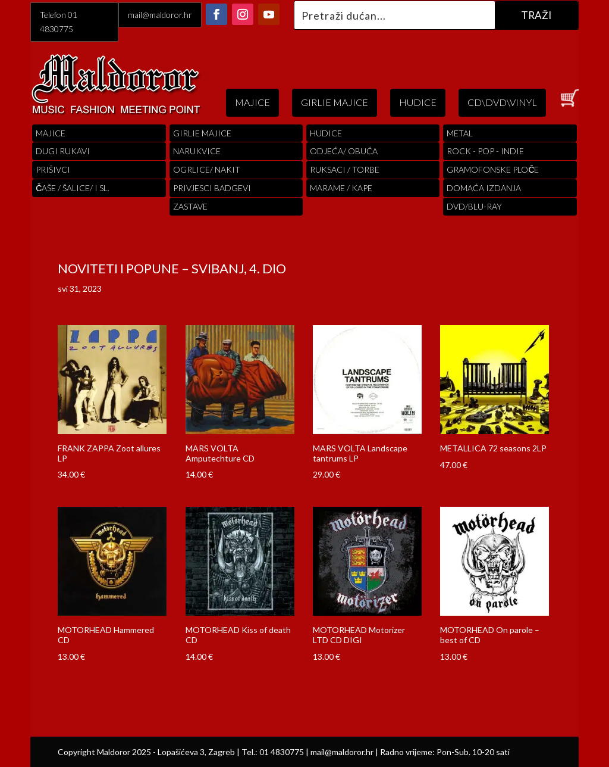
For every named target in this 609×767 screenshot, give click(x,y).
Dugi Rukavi (63, 151)
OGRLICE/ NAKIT (206, 169)
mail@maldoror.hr (160, 15)
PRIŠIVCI (53, 169)
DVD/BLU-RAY (474, 206)
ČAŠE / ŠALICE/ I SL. (72, 188)
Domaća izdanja (484, 188)
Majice (50, 133)
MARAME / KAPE (341, 188)
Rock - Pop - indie (485, 151)
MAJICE (252, 102)
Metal (460, 133)
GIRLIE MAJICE (334, 102)
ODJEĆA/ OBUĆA (344, 151)
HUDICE (418, 102)
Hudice (326, 133)
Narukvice (197, 151)
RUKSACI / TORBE (344, 169)
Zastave (190, 206)
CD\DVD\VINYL (502, 102)
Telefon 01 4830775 (58, 22)
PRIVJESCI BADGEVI (212, 188)
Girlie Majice (202, 133)
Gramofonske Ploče (493, 169)
